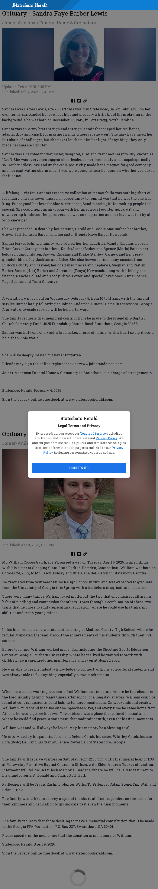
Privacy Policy (106, 438)
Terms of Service (93, 433)
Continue (78, 468)
